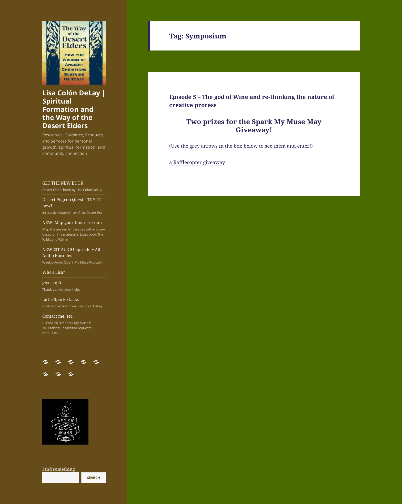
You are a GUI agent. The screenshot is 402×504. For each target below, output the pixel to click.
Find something (58, 469)
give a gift (74, 286)
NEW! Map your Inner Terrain (74, 231)
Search (93, 477)
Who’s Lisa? (53, 272)
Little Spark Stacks (74, 303)
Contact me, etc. (69, 324)
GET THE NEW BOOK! (74, 186)
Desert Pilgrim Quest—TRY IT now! (74, 206)
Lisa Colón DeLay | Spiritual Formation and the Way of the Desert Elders (74, 109)
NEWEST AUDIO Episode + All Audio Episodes (74, 256)
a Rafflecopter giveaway (197, 162)
